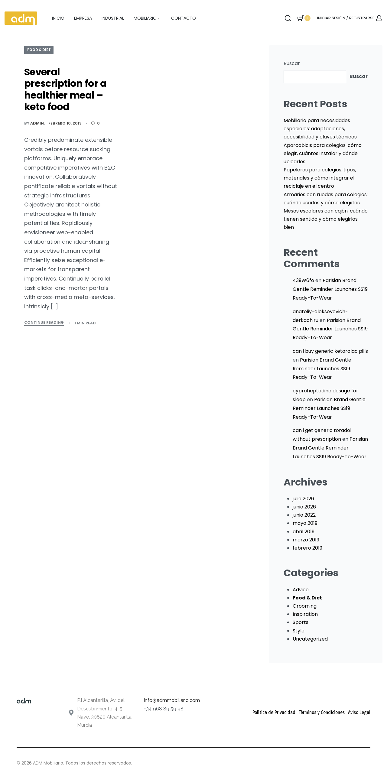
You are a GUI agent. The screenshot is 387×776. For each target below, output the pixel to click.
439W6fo (303, 280)
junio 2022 (304, 514)
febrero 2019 (307, 547)
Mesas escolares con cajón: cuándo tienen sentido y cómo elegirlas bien (326, 219)
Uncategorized (310, 638)
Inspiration (305, 614)
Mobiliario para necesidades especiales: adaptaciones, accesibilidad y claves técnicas (320, 128)
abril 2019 (303, 531)
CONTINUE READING (44, 323)
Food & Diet (40, 49)
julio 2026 (303, 498)
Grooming (305, 605)
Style (298, 630)
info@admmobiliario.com (172, 700)
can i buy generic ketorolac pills (330, 351)
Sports (300, 622)
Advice (301, 589)
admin (37, 123)
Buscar (292, 63)
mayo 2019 (305, 523)
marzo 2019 (306, 539)
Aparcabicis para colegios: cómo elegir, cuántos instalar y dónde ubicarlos (323, 153)
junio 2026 (304, 506)
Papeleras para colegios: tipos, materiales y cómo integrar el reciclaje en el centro (320, 178)
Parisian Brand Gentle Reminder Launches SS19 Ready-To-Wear (330, 289)
